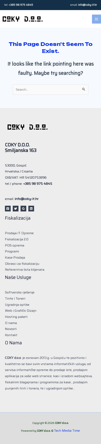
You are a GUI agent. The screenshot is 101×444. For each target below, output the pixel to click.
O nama (11, 322)
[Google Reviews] (23, 208)
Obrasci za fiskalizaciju (22, 263)
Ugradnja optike (17, 304)
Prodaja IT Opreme (19, 233)
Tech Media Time (67, 430)
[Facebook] (8, 208)
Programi (12, 251)
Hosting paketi (16, 316)
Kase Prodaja (15, 257)
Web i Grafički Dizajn (20, 310)
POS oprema (14, 245)
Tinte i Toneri (15, 298)
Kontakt (11, 335)
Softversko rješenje (19, 292)
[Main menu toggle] (96, 19)
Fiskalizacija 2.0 (16, 239)
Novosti (11, 328)
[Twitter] (15, 208)
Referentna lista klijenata (24, 269)
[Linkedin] (31, 208)
